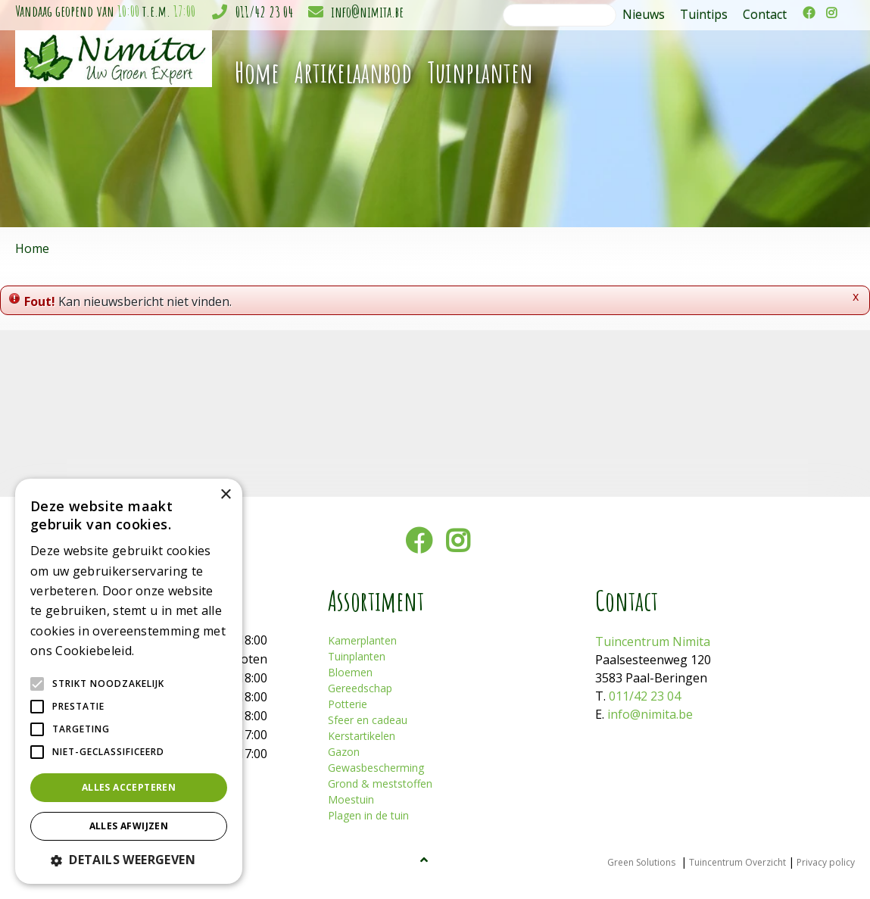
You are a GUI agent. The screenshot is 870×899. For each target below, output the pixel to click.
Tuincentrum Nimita (652, 641)
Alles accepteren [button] (129, 787)
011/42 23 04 (264, 11)
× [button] (225, 495)
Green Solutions (641, 862)
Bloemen (350, 672)
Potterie (347, 704)
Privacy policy (826, 862)
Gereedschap (360, 688)
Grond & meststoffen (380, 783)
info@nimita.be (367, 11)
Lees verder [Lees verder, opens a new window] (163, 651)
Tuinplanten (356, 656)
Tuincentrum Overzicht (737, 862)
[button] (128, 860)
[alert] (128, 681)
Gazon (344, 751)
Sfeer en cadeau (367, 720)
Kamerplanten (362, 640)
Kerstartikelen (361, 736)
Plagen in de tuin (368, 815)
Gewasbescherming (376, 767)
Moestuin (351, 799)
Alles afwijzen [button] (129, 825)
